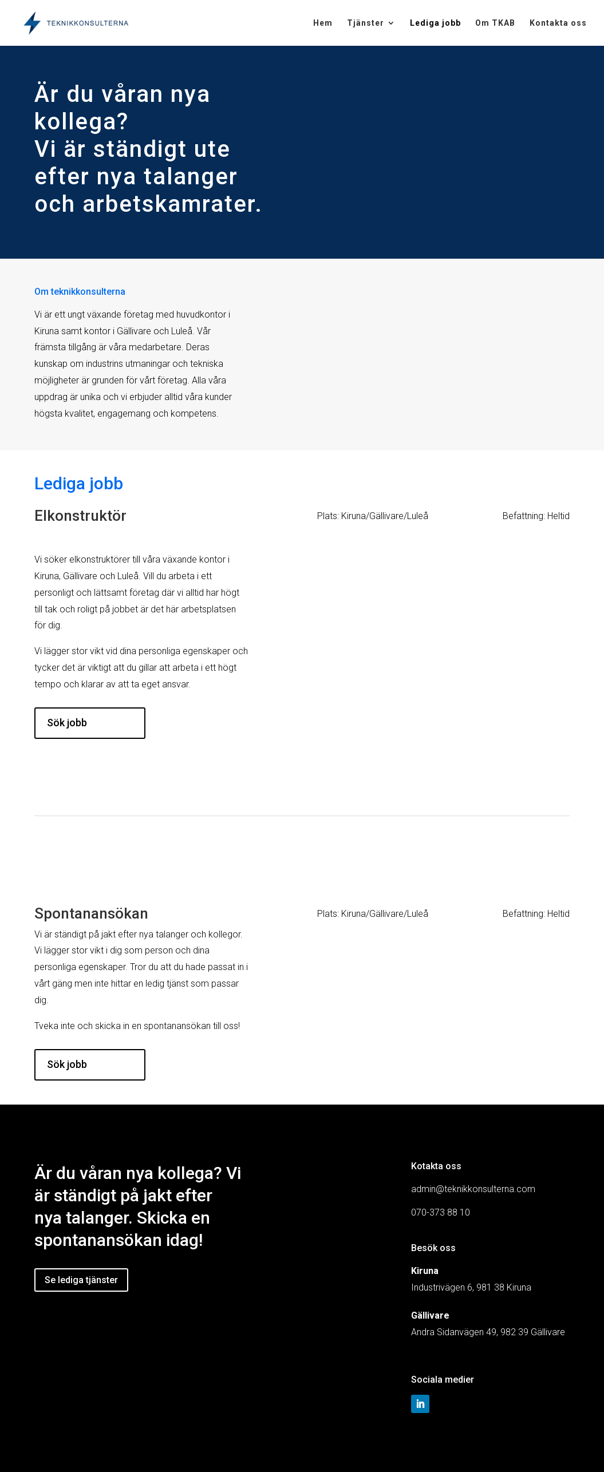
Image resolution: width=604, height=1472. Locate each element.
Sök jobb (67, 723)
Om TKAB (495, 23)
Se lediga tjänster (81, 1280)
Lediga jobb (435, 23)
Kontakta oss (558, 23)
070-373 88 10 (440, 1212)
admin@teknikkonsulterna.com (473, 1189)
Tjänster (365, 23)
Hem (323, 23)
